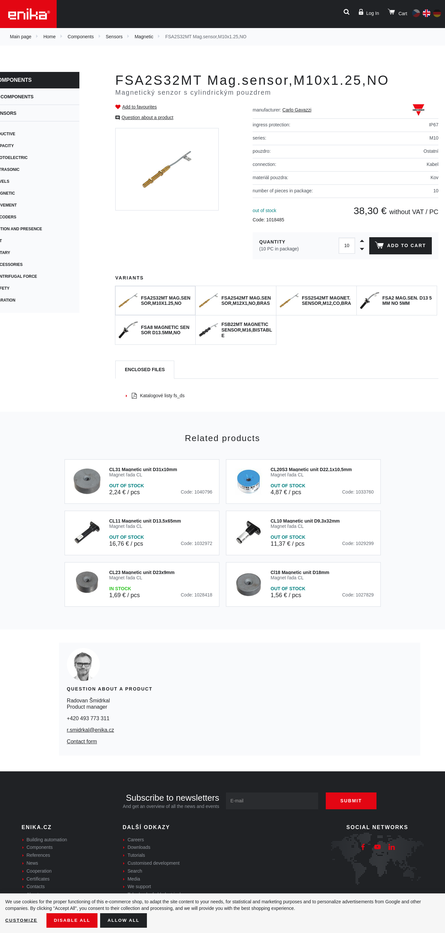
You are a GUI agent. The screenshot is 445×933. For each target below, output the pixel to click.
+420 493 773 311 (88, 718)
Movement (24, 205)
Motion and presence (37, 229)
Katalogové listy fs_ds (158, 395)
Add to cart (400, 246)
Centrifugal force (34, 276)
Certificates (38, 879)
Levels (21, 181)
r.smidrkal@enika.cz (90, 730)
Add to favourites (139, 107)
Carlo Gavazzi (296, 110)
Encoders (24, 217)
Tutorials (136, 855)
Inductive (24, 134)
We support (139, 886)
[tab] (144, 370)
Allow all (125, 920)
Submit (353, 800)
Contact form (82, 741)
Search (134, 871)
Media (133, 879)
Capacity (23, 146)
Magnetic (144, 36)
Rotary (21, 252)
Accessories (27, 264)
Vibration (24, 300)
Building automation (47, 839)
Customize (21, 920)
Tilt (17, 241)
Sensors (114, 36)
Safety (21, 288)
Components (81, 36)
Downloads (138, 847)
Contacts (36, 886)
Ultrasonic (26, 169)
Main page (20, 36)
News (32, 863)
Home (49, 36)
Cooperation (39, 871)
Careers (135, 839)
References (38, 855)
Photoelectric (30, 157)
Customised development (153, 863)
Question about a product (147, 117)
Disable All (73, 920)
